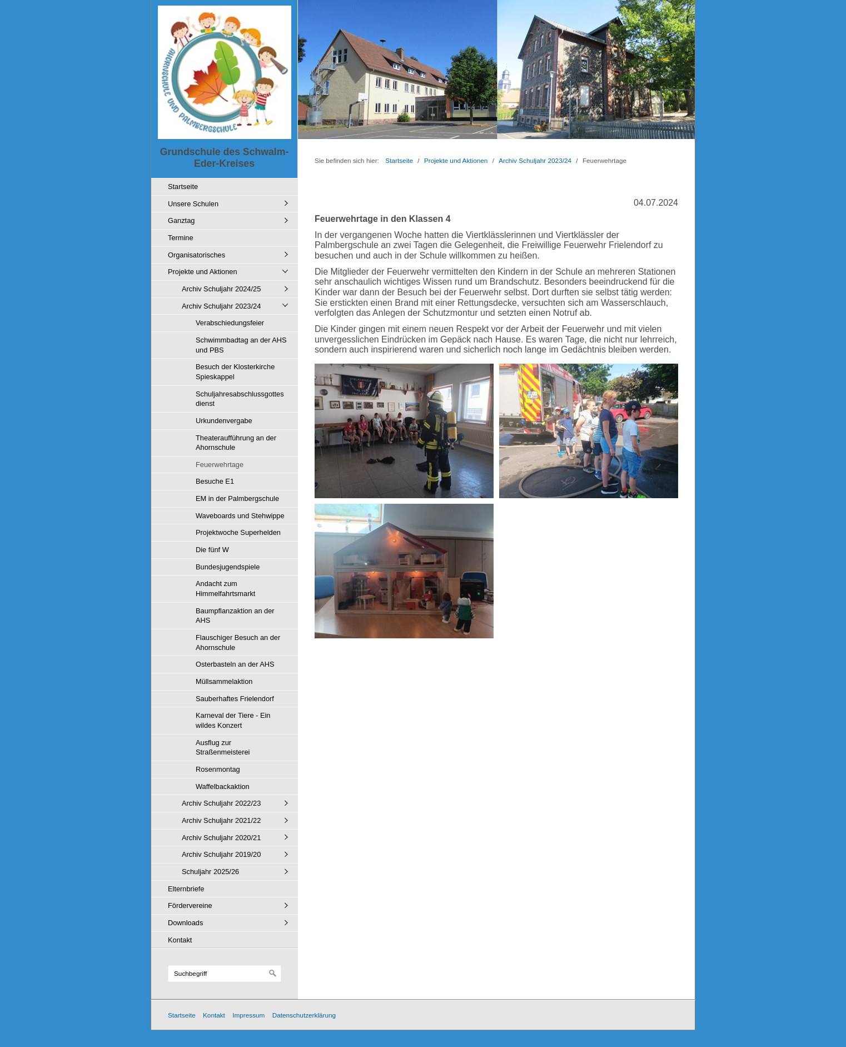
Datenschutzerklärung (304, 1015)
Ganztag (181, 220)
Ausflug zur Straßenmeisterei (223, 747)
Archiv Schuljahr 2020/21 (221, 837)
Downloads (185, 923)
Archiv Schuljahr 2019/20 (221, 854)
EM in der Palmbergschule (237, 498)
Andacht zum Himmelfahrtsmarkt (225, 588)
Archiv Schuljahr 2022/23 (221, 803)
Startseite (183, 186)
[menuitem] (227, 186)
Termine (180, 238)
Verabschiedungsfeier (230, 323)
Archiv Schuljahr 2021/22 (221, 820)
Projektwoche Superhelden (238, 532)
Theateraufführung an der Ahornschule (236, 443)
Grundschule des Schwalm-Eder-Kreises (224, 157)
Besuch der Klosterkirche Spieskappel (235, 372)
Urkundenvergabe (224, 420)
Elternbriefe (186, 889)
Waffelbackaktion (223, 786)
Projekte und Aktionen (202, 271)
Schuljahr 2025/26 (210, 871)
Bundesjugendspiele (228, 567)
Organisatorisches (196, 255)
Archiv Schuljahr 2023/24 (221, 306)
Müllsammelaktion (224, 681)
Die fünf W (212, 549)
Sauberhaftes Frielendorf (235, 698)
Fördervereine (190, 905)
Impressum (248, 1015)
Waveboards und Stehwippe (240, 516)
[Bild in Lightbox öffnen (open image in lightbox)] (404, 431)
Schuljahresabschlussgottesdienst (240, 399)
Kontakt (180, 940)
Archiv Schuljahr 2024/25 (221, 289)
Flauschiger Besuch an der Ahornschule (238, 642)
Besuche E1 (215, 481)
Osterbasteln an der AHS (235, 664)
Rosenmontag (218, 769)
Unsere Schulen (193, 204)
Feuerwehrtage (219, 464)
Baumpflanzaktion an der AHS (235, 616)
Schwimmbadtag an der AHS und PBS (241, 345)
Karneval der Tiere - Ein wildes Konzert (233, 720)
